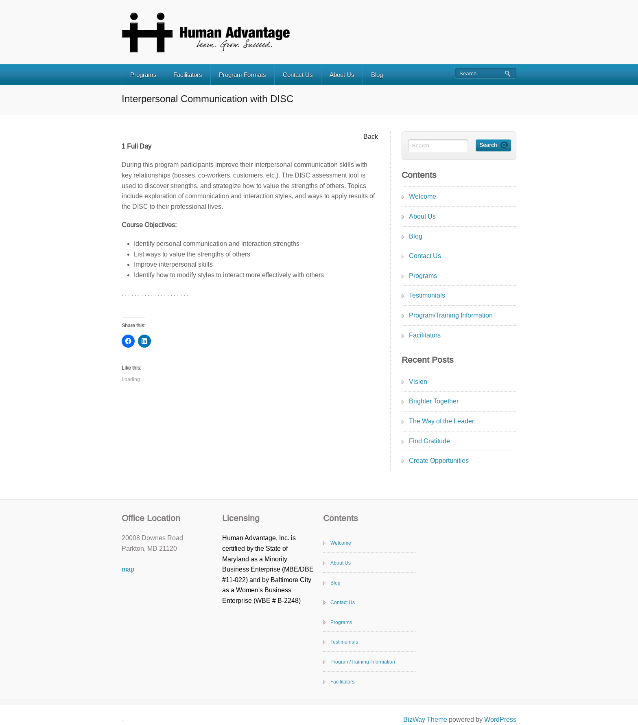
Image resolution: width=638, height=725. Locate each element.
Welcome (422, 196)
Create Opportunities (439, 460)
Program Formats (242, 74)
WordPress (500, 719)
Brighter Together (434, 401)
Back (370, 136)
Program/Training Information (451, 315)
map (128, 569)
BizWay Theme (425, 719)
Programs (143, 74)
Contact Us (298, 74)
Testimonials (427, 295)
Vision (418, 381)
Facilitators (187, 74)
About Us (342, 74)
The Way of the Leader (441, 421)
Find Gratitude (429, 441)
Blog (377, 74)
